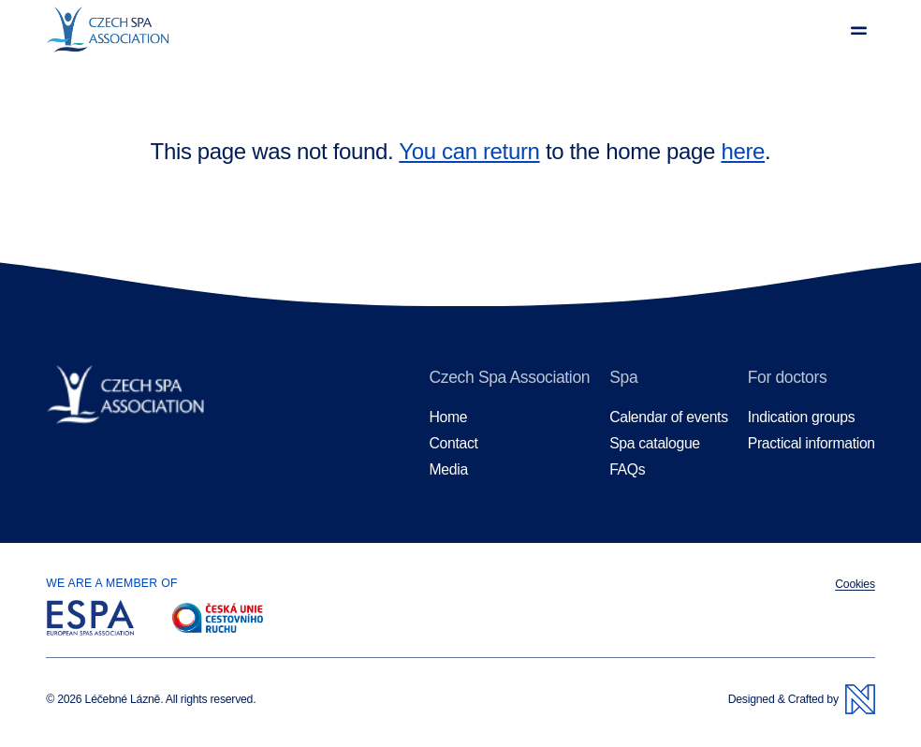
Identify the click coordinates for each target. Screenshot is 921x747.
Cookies (855, 584)
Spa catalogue (654, 443)
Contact (454, 443)
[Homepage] (139, 30)
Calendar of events (668, 417)
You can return (469, 151)
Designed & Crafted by (801, 699)
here (743, 151)
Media (449, 469)
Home (449, 417)
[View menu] (858, 30)
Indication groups (801, 417)
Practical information (811, 443)
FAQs (627, 469)
